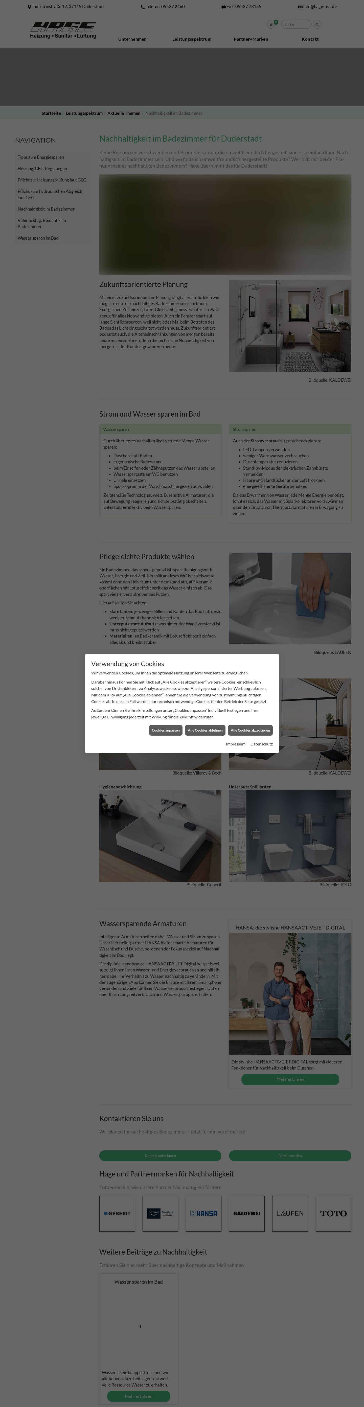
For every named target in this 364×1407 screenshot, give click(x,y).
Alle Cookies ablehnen (205, 730)
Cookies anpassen (166, 730)
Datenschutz (262, 743)
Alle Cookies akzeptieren (250, 730)
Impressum (235, 743)
